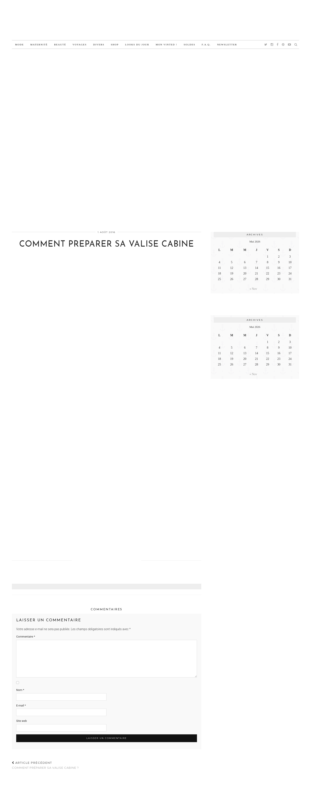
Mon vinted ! (166, 44)
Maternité (39, 44)
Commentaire (25, 636)
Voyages (80, 44)
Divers (98, 44)
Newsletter (227, 44)
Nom (20, 690)
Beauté (60, 44)
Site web (21, 720)
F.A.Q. (206, 44)
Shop (115, 44)
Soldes (189, 44)
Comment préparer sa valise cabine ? (45, 765)
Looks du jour (137, 44)
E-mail (21, 705)
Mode (19, 44)
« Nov (253, 288)
